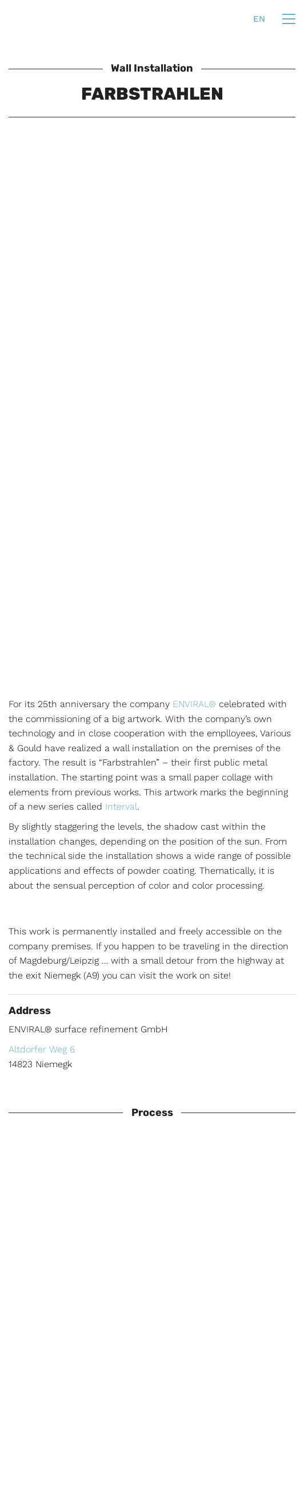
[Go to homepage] (33, 19)
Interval (121, 806)
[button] (288, 19)
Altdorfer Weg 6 (42, 1049)
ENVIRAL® (194, 704)
